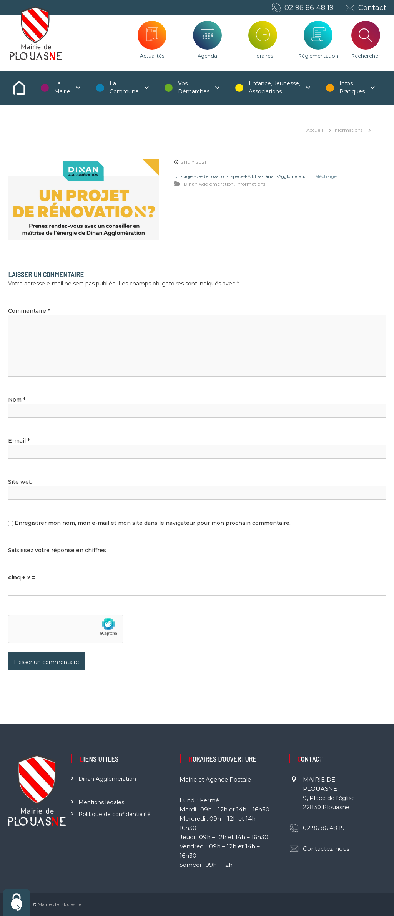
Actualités (152, 56)
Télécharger (325, 176)
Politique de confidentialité (114, 814)
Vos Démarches (193, 87)
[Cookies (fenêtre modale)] (16, 902)
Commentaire (29, 310)
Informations (348, 130)
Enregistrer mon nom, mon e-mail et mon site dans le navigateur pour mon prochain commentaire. (153, 522)
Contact (372, 7)
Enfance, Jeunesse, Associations (274, 87)
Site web (20, 481)
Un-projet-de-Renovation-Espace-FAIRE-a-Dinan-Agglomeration (241, 176)
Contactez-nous (326, 848)
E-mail (19, 440)
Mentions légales (101, 802)
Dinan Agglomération (209, 184)
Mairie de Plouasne (59, 904)
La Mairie (62, 87)
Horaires (263, 56)
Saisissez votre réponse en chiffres (57, 550)
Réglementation (318, 56)
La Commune (124, 87)
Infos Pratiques (352, 87)
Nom (16, 399)
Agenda (207, 56)
